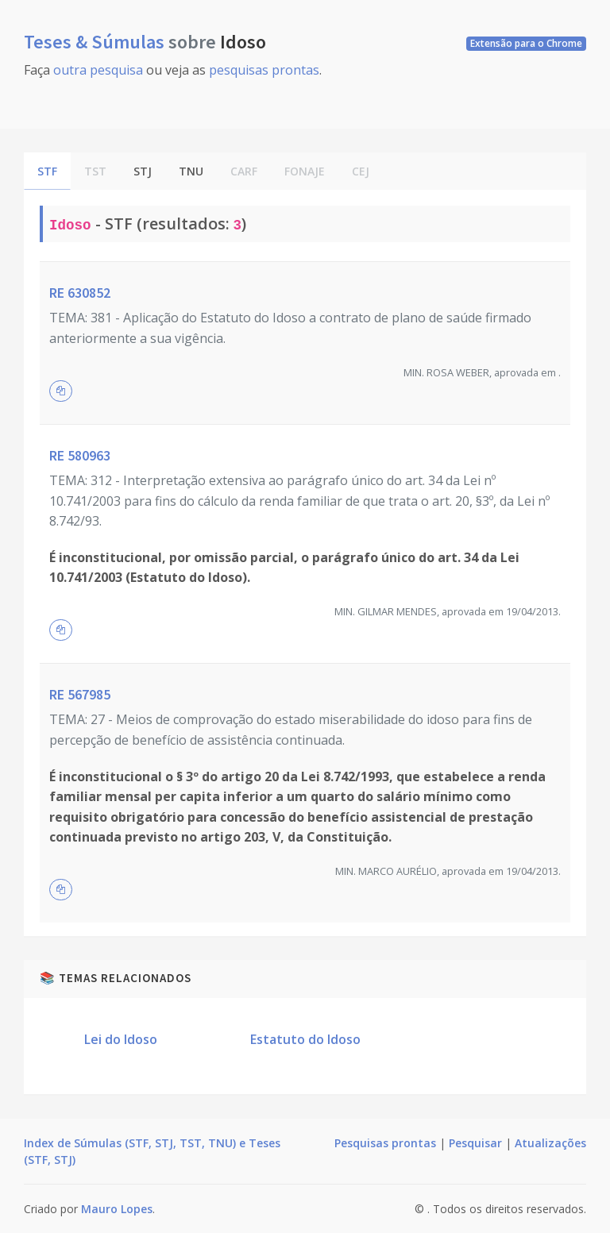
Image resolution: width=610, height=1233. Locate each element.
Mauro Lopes (116, 1208)
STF (47, 171)
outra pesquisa (98, 70)
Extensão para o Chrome (526, 43)
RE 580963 (79, 455)
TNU (191, 171)
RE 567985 (79, 694)
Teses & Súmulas (96, 41)
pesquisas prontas (264, 70)
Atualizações (550, 1142)
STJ (142, 171)
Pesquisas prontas (385, 1142)
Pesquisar (475, 1142)
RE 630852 (79, 292)
